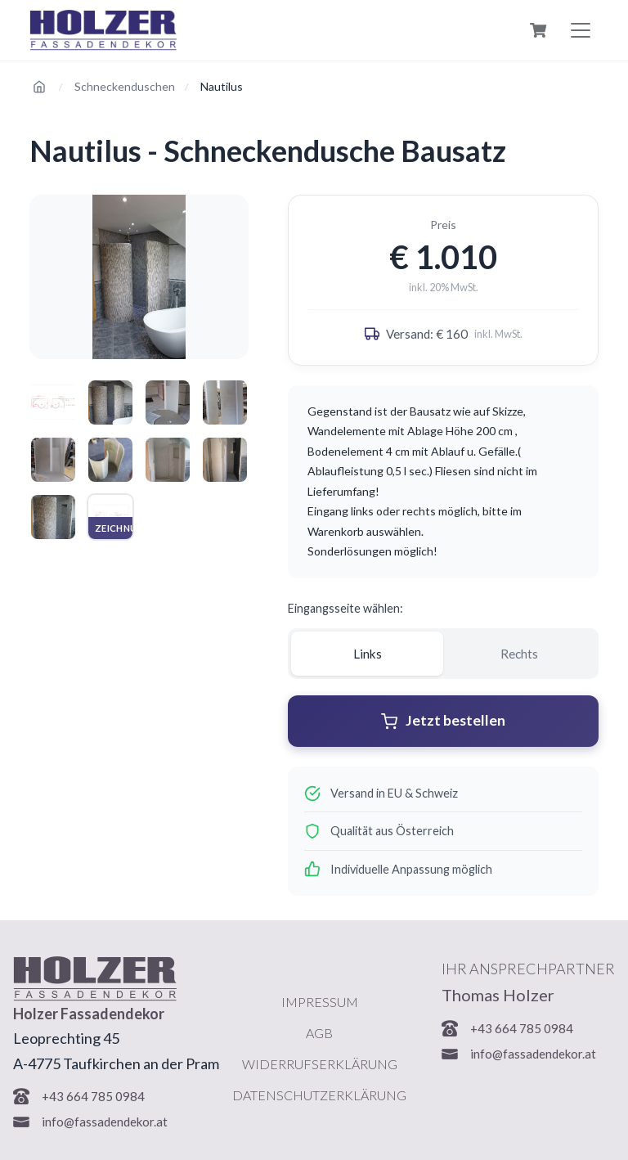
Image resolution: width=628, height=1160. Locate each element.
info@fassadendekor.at (105, 1121)
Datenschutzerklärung (319, 1095)
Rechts (519, 653)
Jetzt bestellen (443, 720)
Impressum (319, 1001)
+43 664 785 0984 (93, 1096)
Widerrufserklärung (319, 1064)
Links (367, 653)
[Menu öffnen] (581, 30)
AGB (319, 1033)
